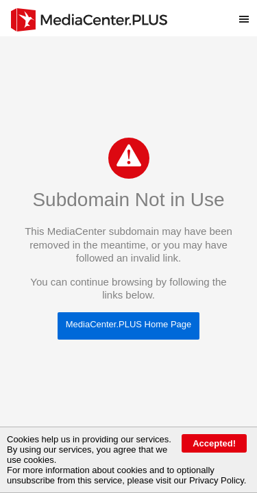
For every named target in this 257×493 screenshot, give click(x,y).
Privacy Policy (216, 480)
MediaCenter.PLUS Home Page (129, 324)
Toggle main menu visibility (248, 13)
